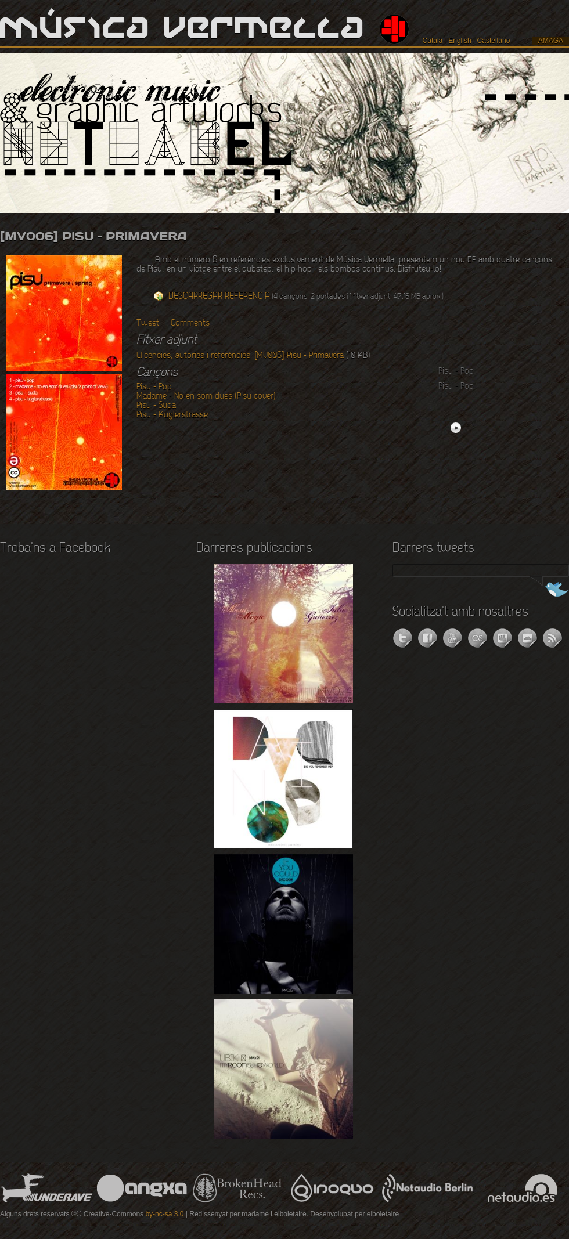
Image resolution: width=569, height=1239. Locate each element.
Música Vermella (182, 29)
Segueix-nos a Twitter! (547, 590)
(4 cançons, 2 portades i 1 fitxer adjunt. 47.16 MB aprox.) (306, 296)
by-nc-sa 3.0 (164, 1214)
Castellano (493, 41)
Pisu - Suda (156, 405)
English (459, 41)
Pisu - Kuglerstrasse (172, 415)
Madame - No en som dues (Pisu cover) (206, 396)
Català (433, 41)
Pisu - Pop (154, 387)
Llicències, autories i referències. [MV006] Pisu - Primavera (240, 355)
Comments (190, 323)
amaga (550, 41)
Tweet (147, 323)
